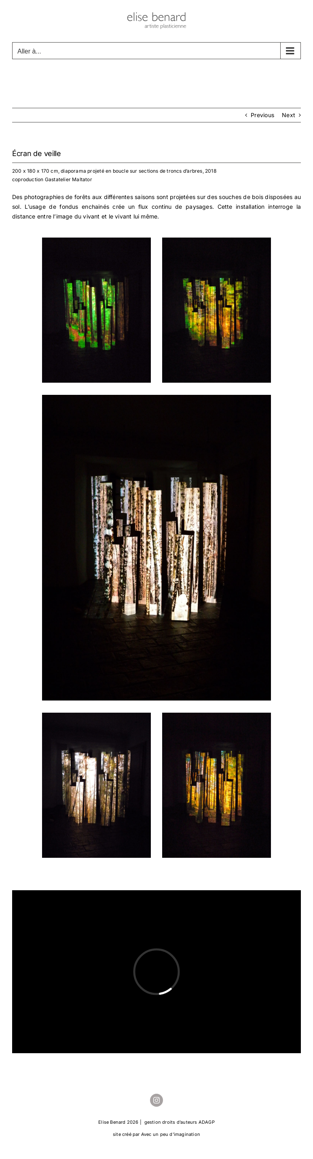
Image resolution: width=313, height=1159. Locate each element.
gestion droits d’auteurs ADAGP (179, 1122)
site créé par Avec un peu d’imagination (156, 1134)
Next (288, 114)
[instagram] (156, 1100)
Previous (262, 114)
